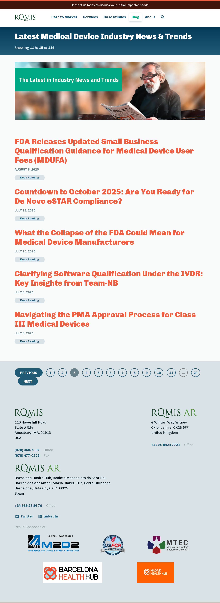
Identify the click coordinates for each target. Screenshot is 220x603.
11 (171, 373)
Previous (28, 373)
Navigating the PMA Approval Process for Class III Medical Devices (105, 319)
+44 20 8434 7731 (172, 445)
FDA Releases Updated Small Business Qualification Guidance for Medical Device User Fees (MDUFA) (104, 151)
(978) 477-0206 (32, 455)
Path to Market (64, 17)
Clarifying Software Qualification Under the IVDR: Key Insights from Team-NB (109, 278)
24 (196, 373)
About (150, 17)
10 (159, 373)
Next (28, 381)
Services (90, 17)
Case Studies (115, 17)
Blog (135, 17)
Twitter (26, 516)
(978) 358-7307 (34, 450)
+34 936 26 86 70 (35, 505)
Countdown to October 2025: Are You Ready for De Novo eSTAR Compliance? (104, 196)
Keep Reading (29, 177)
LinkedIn (50, 516)
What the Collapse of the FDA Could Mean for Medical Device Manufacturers (100, 237)
